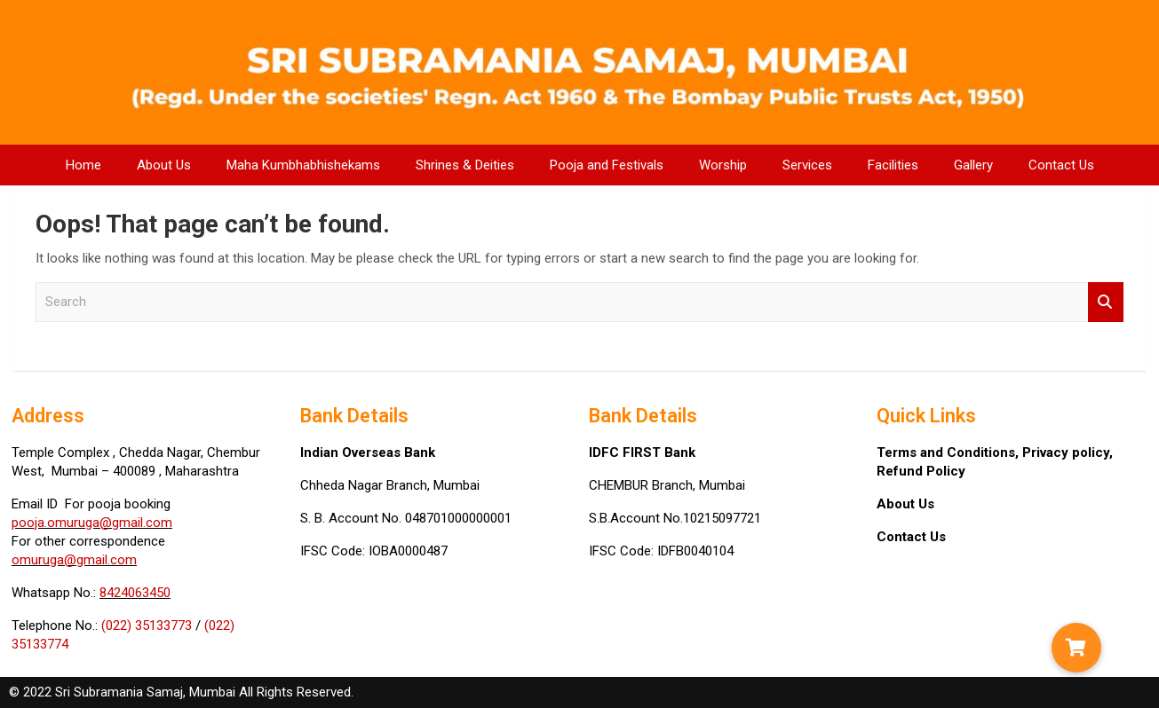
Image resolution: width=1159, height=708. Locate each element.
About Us (164, 165)
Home (83, 165)
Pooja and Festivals (606, 165)
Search (1105, 302)
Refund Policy (921, 471)
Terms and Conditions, (949, 452)
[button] (1076, 648)
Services (807, 165)
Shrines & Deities (465, 165)
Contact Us (1061, 165)
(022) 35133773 (146, 625)
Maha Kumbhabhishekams (303, 165)
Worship (723, 165)
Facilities (893, 165)
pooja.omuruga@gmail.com (92, 523)
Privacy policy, (1067, 452)
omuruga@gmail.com (74, 560)
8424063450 (135, 593)
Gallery (973, 165)
